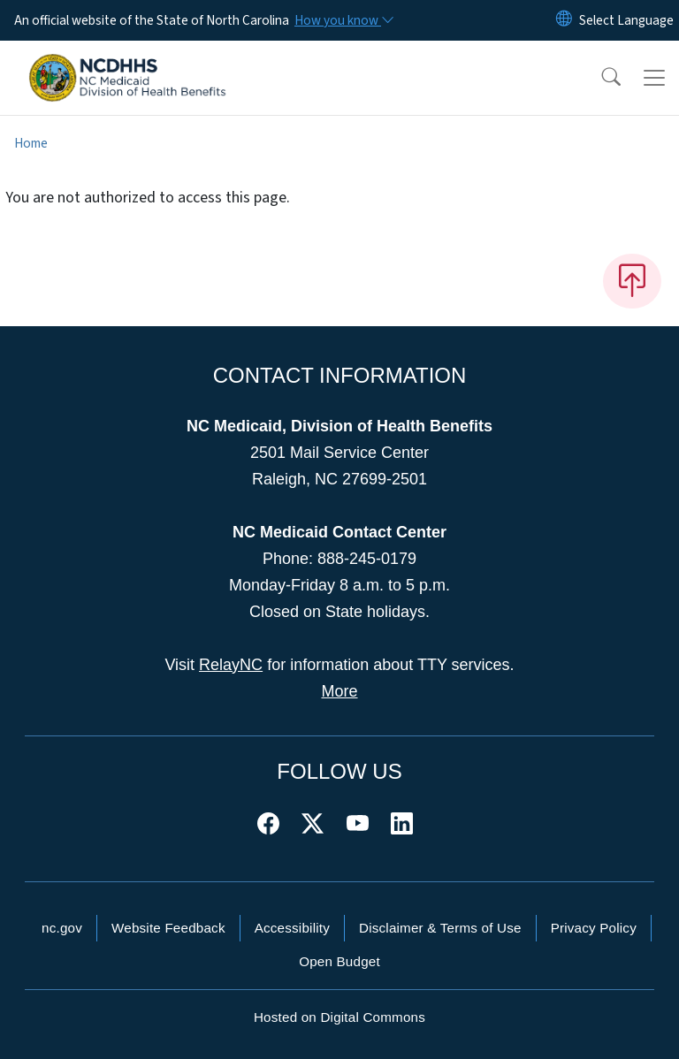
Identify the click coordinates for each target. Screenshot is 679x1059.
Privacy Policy (594, 927)
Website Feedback (168, 927)
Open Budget (339, 961)
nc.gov (62, 927)
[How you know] (343, 20)
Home (31, 143)
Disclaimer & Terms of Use (440, 927)
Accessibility (292, 927)
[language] (626, 20)
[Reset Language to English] (564, 20)
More (339, 691)
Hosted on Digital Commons (339, 1017)
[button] (599, 78)
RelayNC (231, 665)
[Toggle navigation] (654, 78)
